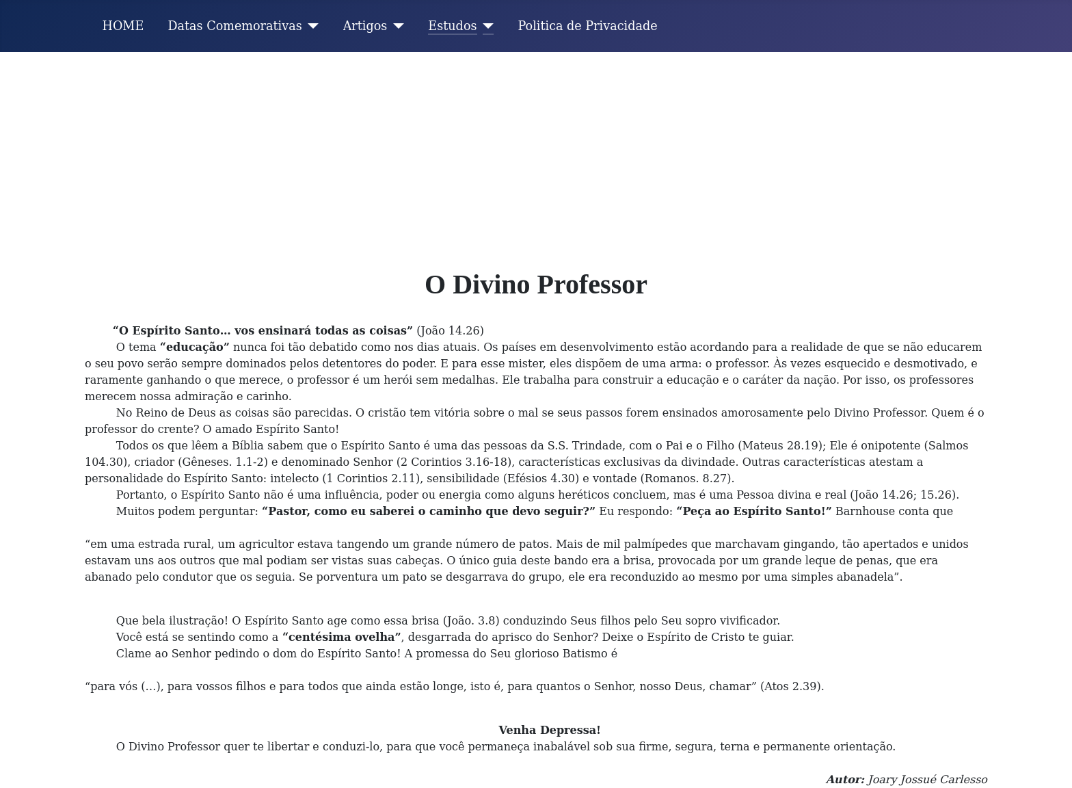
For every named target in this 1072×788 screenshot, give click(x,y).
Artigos (365, 26)
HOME (123, 26)
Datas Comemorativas (235, 26)
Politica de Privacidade (588, 26)
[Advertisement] (536, 154)
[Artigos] (395, 26)
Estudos (452, 26)
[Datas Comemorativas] (310, 26)
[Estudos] (485, 26)
